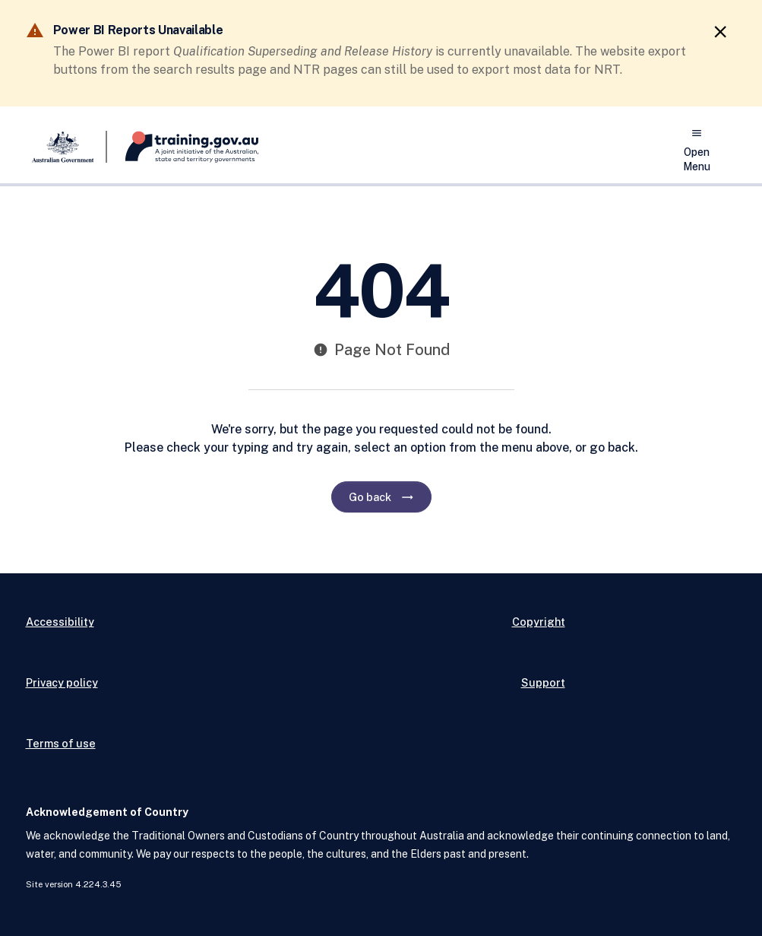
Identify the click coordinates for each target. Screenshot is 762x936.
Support (543, 682)
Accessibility (60, 621)
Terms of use (61, 743)
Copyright (538, 621)
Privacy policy (62, 682)
